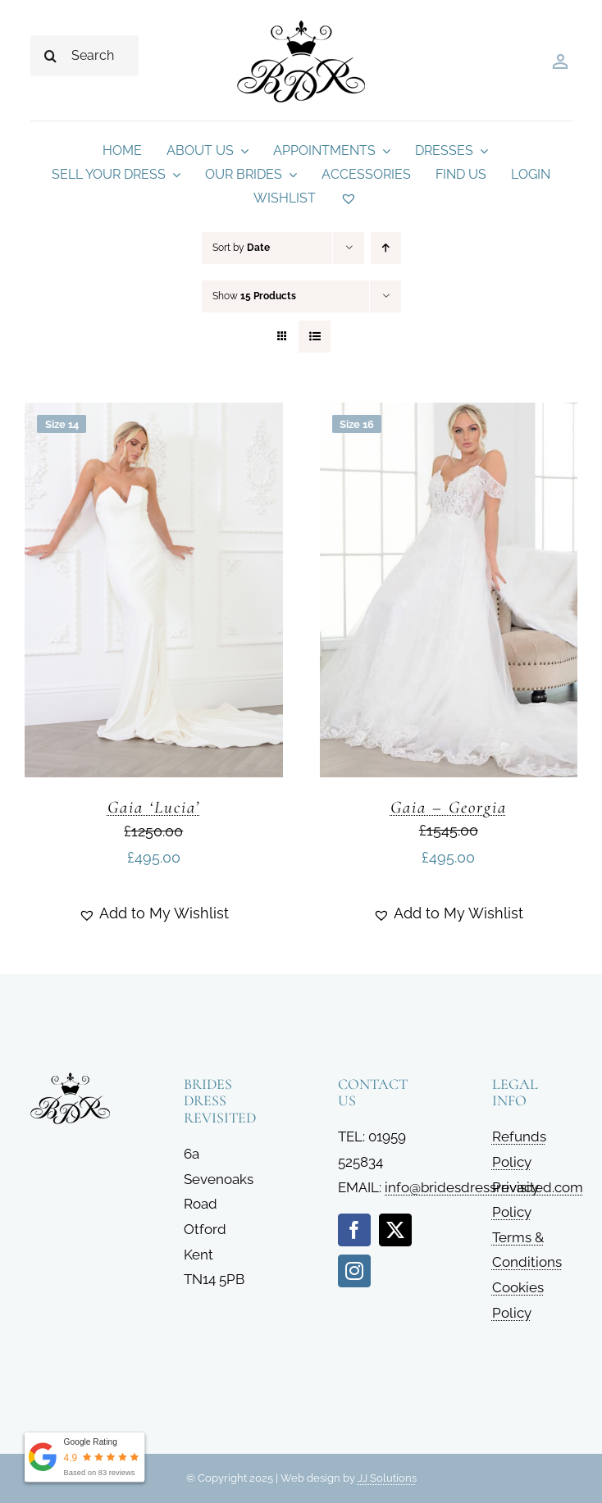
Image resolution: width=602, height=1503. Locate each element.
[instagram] (354, 1271)
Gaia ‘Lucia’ (153, 807)
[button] (154, 913)
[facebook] (354, 1230)
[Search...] (84, 55)
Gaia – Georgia (448, 807)
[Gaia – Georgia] (449, 415)
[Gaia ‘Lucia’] (154, 415)
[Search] (50, 55)
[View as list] (315, 337)
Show (254, 296)
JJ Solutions (387, 1478)
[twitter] (395, 1230)
